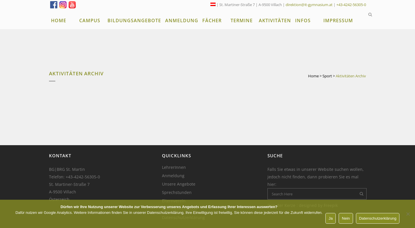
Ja (331, 218)
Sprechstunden (177, 192)
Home (313, 76)
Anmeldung (173, 175)
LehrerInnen (174, 167)
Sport (327, 76)
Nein (346, 218)
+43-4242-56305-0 (351, 4)
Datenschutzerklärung (378, 218)
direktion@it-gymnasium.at (309, 4)
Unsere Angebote (178, 184)
